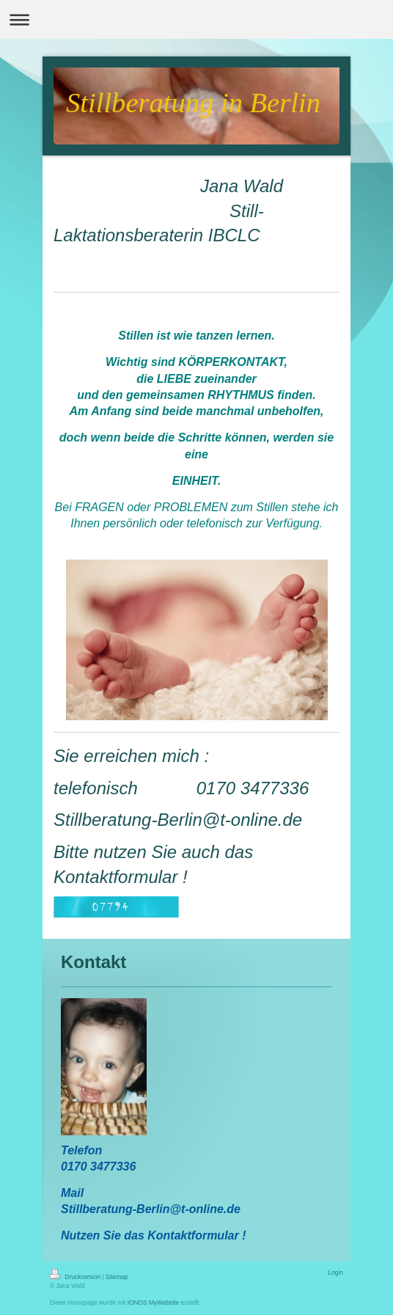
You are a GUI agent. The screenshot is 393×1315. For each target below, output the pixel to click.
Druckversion (76, 1277)
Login (336, 1272)
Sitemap (117, 1277)
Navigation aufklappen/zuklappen (196, 19)
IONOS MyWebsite (154, 1302)
